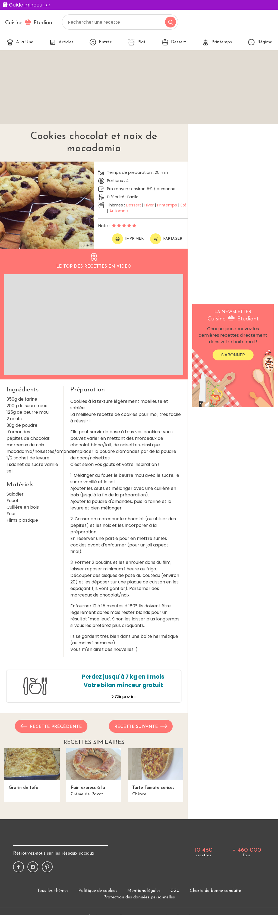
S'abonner (233, 355)
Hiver (149, 205)
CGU (175, 891)
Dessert (174, 42)
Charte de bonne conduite (215, 891)
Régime (260, 42)
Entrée (101, 42)
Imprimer (128, 238)
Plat (137, 42)
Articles (61, 42)
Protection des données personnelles (139, 897)
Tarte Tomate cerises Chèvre (155, 772)
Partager (166, 238)
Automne (118, 211)
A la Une (20, 42)
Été (184, 205)
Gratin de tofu (32, 769)
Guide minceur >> (29, 5)
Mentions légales (143, 891)
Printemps (217, 42)
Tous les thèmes (52, 891)
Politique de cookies (97, 891)
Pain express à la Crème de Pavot (94, 772)
